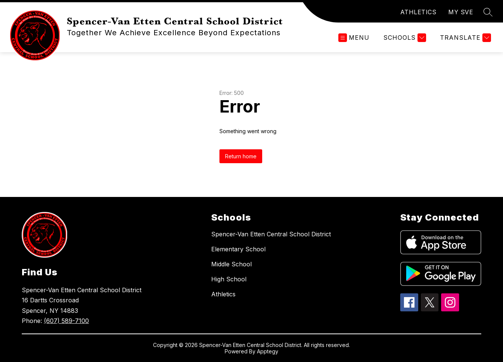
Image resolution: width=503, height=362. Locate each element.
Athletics (223, 294)
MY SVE (460, 12)
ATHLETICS (418, 12)
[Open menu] (353, 37)
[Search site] (487, 12)
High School (228, 279)
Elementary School (238, 249)
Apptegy (267, 351)
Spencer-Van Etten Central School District (271, 234)
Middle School (231, 264)
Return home (241, 156)
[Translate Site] (464, 37)
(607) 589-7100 (66, 320)
